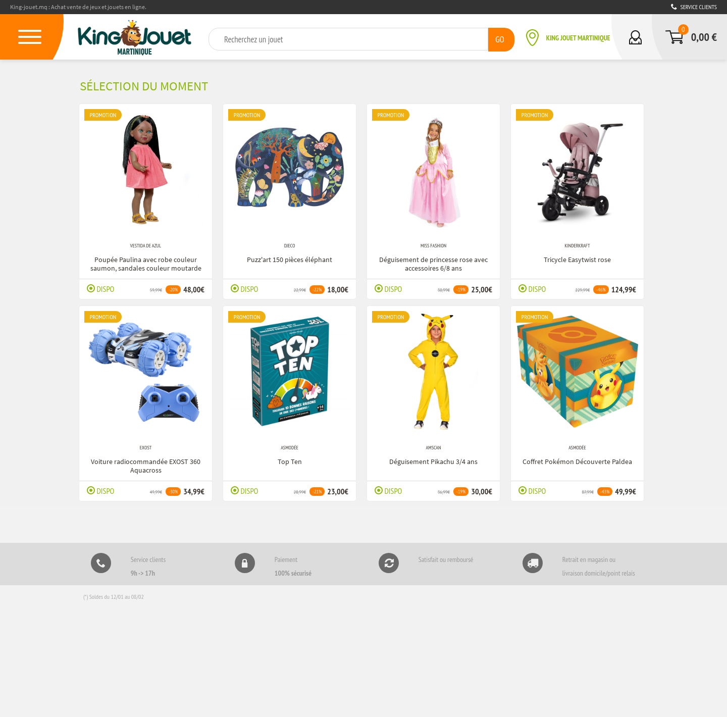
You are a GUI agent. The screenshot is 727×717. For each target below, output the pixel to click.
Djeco (289, 245)
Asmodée (289, 447)
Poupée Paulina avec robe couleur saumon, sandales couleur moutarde (145, 262)
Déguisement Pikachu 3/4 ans (433, 460)
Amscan (433, 447)
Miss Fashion (433, 245)
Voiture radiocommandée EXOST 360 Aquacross (145, 464)
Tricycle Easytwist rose (577, 258)
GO (499, 38)
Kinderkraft (577, 245)
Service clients (694, 7)
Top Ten (290, 460)
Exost (145, 447)
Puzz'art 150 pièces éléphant (289, 258)
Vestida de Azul (145, 245)
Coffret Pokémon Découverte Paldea (577, 460)
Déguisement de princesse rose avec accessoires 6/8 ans (433, 262)
